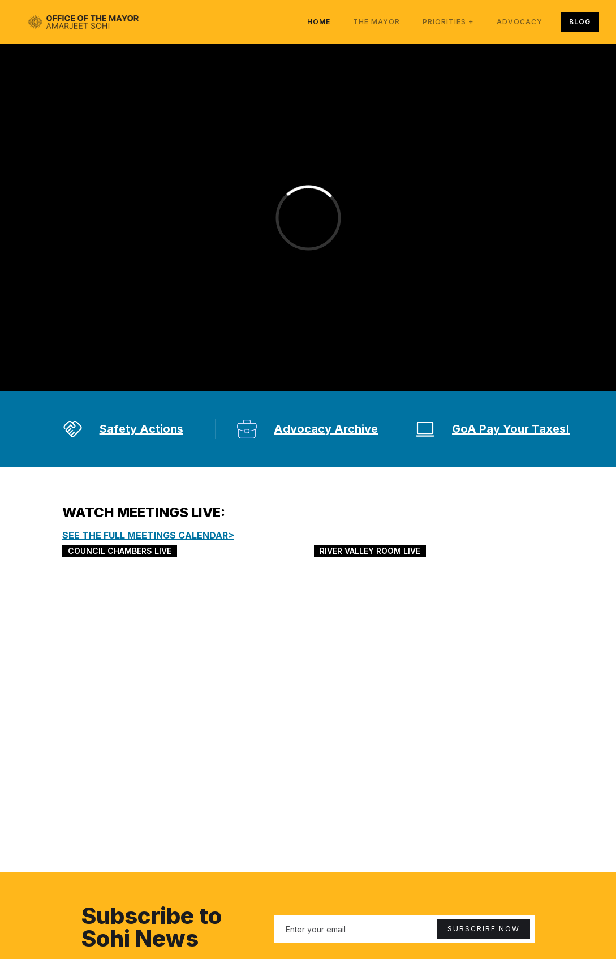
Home (318, 22)
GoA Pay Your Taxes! (511, 429)
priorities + (448, 22)
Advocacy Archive (326, 429)
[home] (83, 22)
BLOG (580, 22)
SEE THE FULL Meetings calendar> (148, 535)
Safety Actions (141, 429)
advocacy (519, 22)
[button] (448, 22)
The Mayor (376, 22)
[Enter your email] (404, 929)
